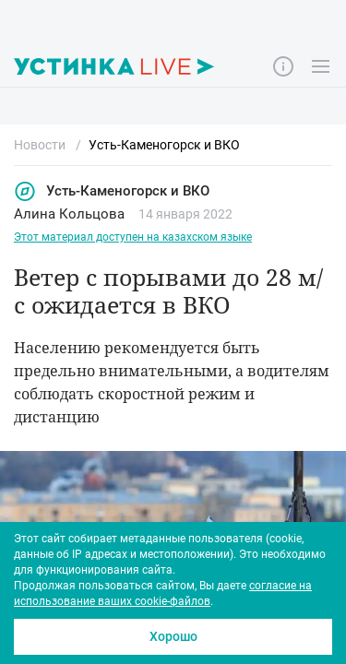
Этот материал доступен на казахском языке (133, 237)
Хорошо (173, 636)
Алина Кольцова (69, 214)
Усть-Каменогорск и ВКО (111, 191)
